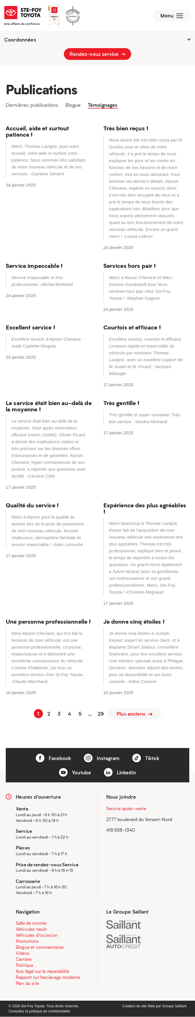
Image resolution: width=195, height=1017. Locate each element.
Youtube (75, 772)
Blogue (73, 106)
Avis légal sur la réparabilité (42, 971)
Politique (24, 965)
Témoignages (103, 106)
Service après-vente (126, 809)
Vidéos (22, 953)
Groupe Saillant (174, 1006)
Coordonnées (97, 40)
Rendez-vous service (97, 54)
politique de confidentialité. (50, 1012)
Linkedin (120, 772)
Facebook (53, 758)
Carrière (23, 959)
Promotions (27, 941)
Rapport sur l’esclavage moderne (48, 977)
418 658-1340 (120, 830)
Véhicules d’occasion (37, 935)
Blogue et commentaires (40, 947)
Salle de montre (31, 923)
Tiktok (145, 758)
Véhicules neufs (31, 929)
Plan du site (27, 983)
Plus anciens (135, 713)
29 (101, 713)
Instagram (102, 758)
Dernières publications (32, 106)
